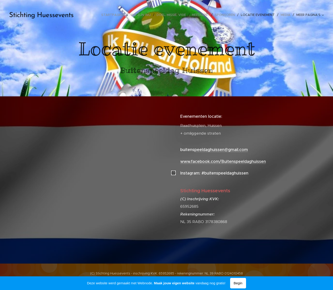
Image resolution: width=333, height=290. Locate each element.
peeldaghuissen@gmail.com (221, 149)
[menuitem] (114, 15)
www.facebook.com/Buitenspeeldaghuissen (223, 161)
